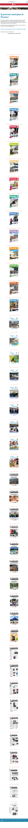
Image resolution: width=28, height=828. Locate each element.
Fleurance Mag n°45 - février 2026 (14, 33)
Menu (14, 4)
